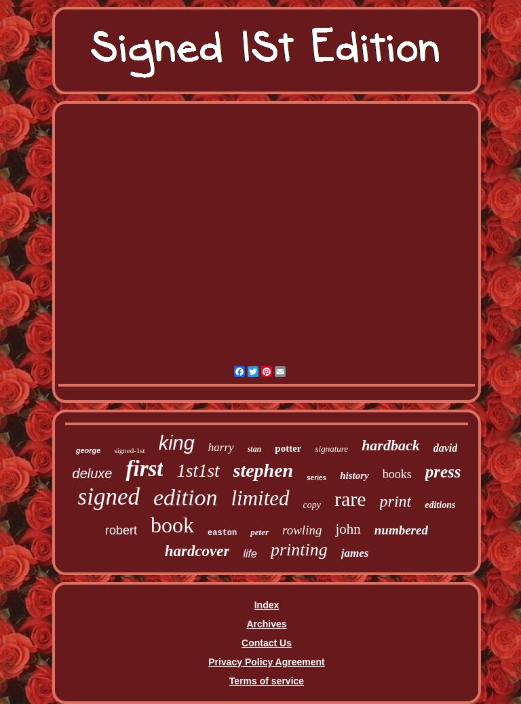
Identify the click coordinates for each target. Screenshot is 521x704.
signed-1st (129, 450)
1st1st (197, 471)
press (443, 472)
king (177, 443)
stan (255, 449)
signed (109, 497)
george (88, 450)
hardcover (197, 551)
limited (260, 498)
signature (331, 449)
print (396, 501)
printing (299, 550)
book (172, 525)
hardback (391, 445)
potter (288, 448)
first (144, 468)
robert (121, 530)
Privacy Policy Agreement (266, 662)
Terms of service (266, 681)
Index (266, 605)
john (347, 529)
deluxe (93, 473)
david (445, 448)
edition (185, 497)
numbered (401, 530)
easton (222, 533)
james (355, 553)
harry (221, 447)
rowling (302, 530)
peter (259, 532)
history (354, 475)
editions (440, 505)
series (316, 478)
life (249, 554)
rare (350, 499)
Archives (266, 624)
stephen (263, 470)
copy (312, 505)
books (397, 474)
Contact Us (267, 643)
